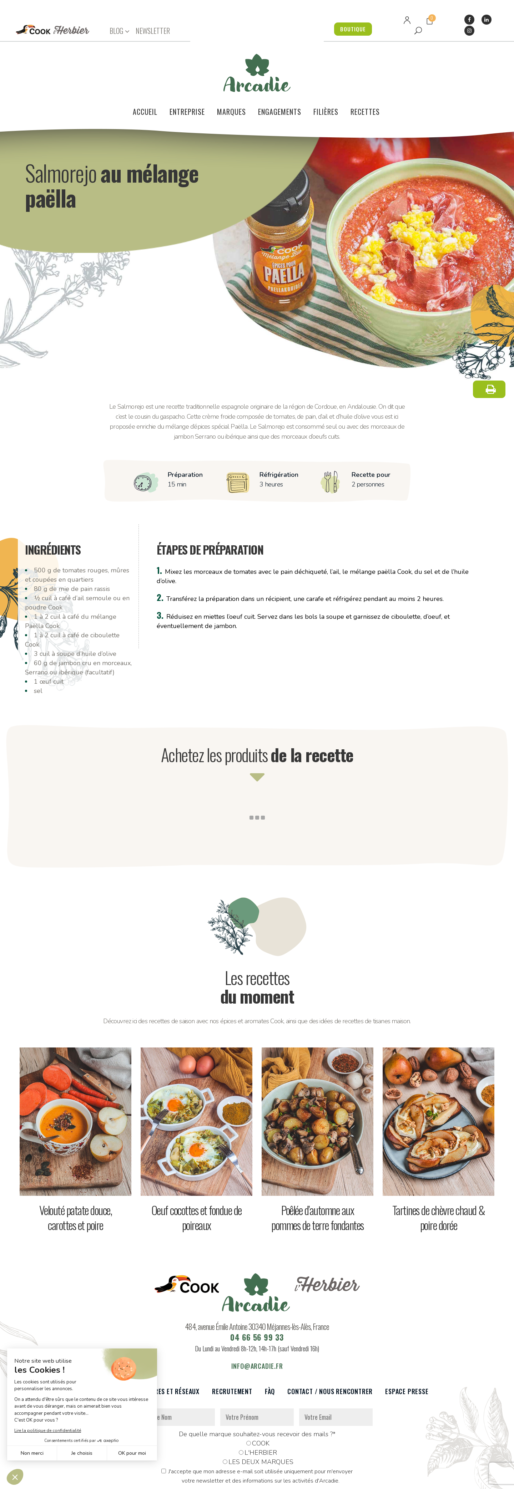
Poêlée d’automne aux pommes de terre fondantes (317, 1174)
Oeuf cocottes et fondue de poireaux (196, 1174)
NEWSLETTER (153, 31)
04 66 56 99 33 (257, 1294)
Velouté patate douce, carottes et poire (75, 1174)
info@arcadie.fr (257, 1323)
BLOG (116, 31)
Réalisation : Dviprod (264, 1479)
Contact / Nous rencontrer (330, 1348)
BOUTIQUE (350, 29)
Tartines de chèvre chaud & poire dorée (438, 1174)
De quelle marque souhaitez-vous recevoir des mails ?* (257, 1391)
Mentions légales (212, 1479)
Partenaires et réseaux (163, 1348)
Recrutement (232, 1348)
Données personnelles (158, 1479)
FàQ (270, 1348)
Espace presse (406, 1348)
